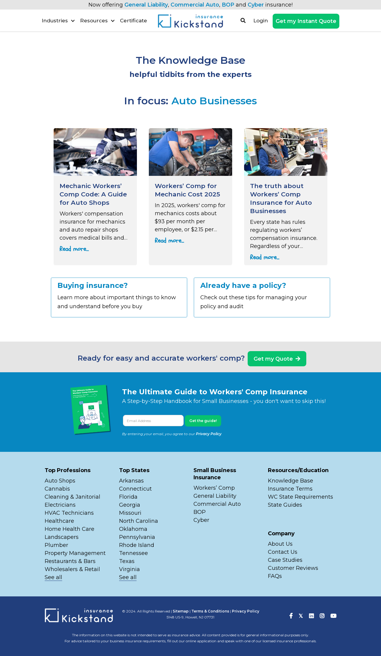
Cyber (256, 4)
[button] (58, 20)
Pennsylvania (137, 537)
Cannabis (57, 489)
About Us (280, 544)
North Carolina (138, 521)
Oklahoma (133, 529)
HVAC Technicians (69, 513)
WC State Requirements (300, 497)
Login (260, 21)
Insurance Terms (290, 489)
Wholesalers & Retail (72, 569)
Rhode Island (136, 545)
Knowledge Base (290, 480)
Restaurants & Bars (70, 561)
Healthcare (59, 521)
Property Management (75, 553)
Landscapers (62, 537)
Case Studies (285, 560)
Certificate (133, 21)
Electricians (60, 505)
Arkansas (131, 480)
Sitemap (181, 611)
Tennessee (133, 553)
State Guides (285, 505)
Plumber (56, 545)
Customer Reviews (293, 568)
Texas (127, 561)
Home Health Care (69, 529)
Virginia (129, 569)
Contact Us (282, 552)
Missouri (131, 513)
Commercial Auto (195, 4)
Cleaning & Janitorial (72, 497)
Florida (128, 497)
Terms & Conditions (210, 611)
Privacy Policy (208, 434)
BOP (228, 4)
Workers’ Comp (214, 488)
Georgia (129, 505)
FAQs (275, 576)
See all (53, 577)
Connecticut (135, 489)
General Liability (146, 4)
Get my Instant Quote (306, 21)
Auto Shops (60, 480)
